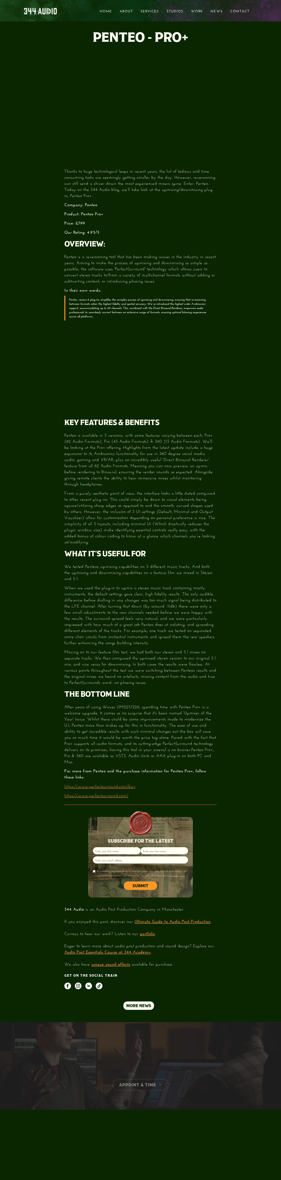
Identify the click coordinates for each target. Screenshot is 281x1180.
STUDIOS (175, 10)
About (126, 10)
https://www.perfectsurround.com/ (96, 794)
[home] (40, 10)
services (149, 10)
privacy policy (178, 875)
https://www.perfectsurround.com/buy (99, 785)
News (217, 10)
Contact (240, 10)
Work (197, 10)
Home (106, 10)
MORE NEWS (138, 1006)
